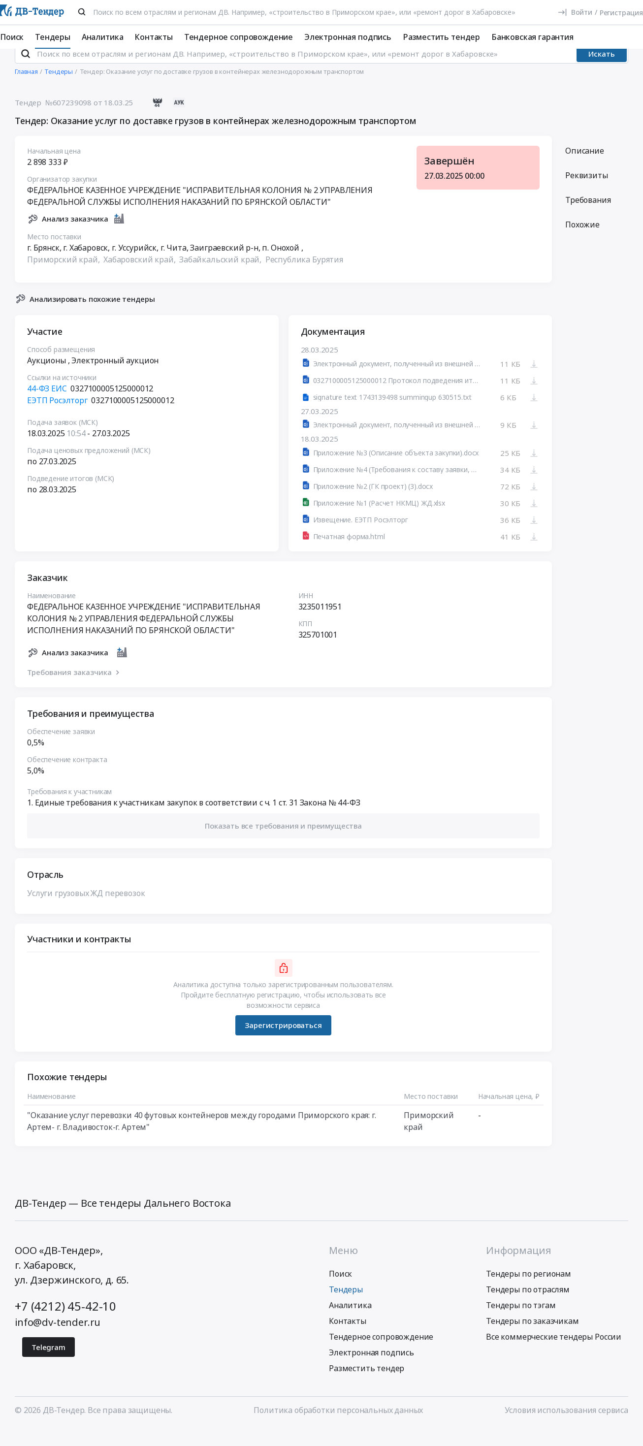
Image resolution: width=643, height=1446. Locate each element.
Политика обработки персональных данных (338, 1427)
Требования (588, 217)
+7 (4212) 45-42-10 (65, 1324)
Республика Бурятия (304, 277)
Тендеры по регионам (528, 1291)
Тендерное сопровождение (238, 37)
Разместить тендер (441, 37)
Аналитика (103, 37)
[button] (283, 844)
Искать (601, 71)
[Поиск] (82, 11)
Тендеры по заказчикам (532, 1338)
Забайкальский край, (221, 277)
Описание (584, 168)
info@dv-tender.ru (57, 1340)
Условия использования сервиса (566, 1427)
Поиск (12, 37)
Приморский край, (64, 277)
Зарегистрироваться (283, 1043)
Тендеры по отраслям (528, 1307)
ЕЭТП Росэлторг (57, 418)
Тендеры (52, 37)
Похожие (582, 242)
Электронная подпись (347, 37)
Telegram (48, 1365)
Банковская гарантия (532, 37)
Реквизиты (586, 193)
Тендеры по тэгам (520, 1322)
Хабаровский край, (140, 277)
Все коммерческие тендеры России (553, 1354)
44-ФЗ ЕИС (47, 406)
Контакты (153, 37)
